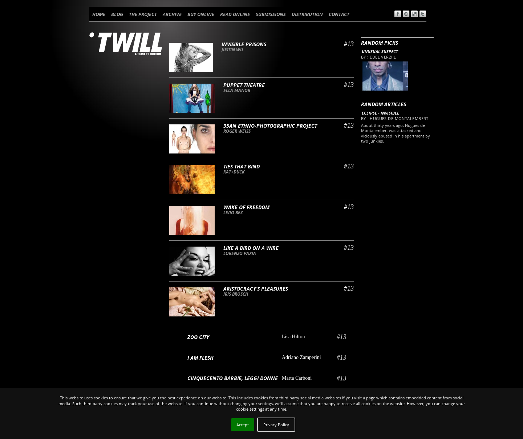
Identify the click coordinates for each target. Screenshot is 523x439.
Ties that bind (241, 166)
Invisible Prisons (244, 44)
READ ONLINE (235, 14)
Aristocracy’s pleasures (255, 288)
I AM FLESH (200, 357)
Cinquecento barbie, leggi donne (232, 378)
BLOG (117, 14)
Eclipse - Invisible (380, 113)
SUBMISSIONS (271, 14)
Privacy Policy (276, 424)
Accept (242, 424)
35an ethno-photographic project (270, 125)
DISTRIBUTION (307, 14)
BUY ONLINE (200, 14)
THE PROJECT (143, 14)
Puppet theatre (244, 84)
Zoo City (198, 337)
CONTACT (339, 14)
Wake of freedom (246, 207)
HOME (98, 14)
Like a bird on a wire (251, 247)
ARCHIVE (172, 14)
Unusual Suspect (380, 51)
